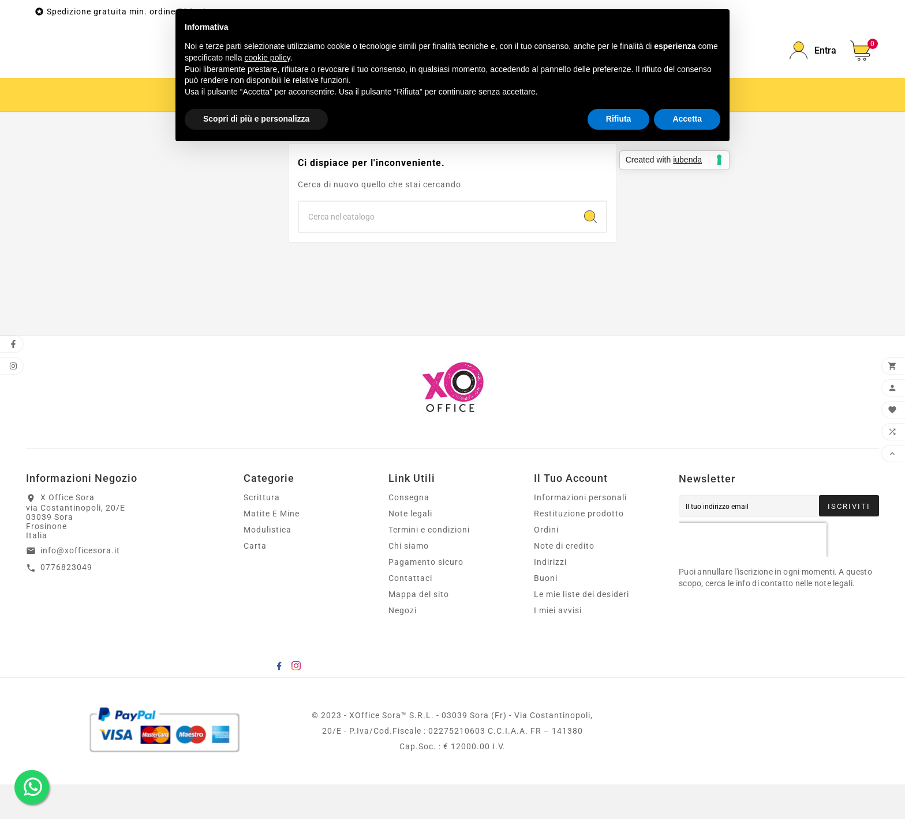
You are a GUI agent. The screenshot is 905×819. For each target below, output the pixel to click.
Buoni (546, 612)
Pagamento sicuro (425, 596)
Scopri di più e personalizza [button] (256, 118)
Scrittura (262, 532)
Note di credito (564, 580)
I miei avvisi (558, 645)
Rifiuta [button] (618, 118)
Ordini (546, 564)
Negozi (402, 645)
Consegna (408, 532)
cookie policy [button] (267, 57)
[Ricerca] (437, 251)
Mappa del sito (418, 628)
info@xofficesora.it (80, 585)
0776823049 (66, 601)
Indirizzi (550, 596)
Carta (255, 580)
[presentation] (753, 574)
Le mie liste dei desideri (581, 628)
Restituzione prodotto (579, 548)
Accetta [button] (687, 118)
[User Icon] (813, 68)
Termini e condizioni (429, 564)
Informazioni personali (580, 532)
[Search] (590, 251)
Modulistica (267, 564)
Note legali (410, 548)
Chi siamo (408, 580)
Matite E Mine (272, 548)
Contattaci (410, 612)
